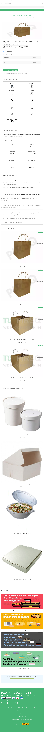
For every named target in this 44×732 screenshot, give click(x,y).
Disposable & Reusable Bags (24, 15)
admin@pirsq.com (29, 0)
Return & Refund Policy (31, 707)
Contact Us (20, 0)
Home (14, 15)
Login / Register (39, 0)
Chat (12, 0)
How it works (5, 0)
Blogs (23, 707)
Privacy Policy (18, 707)
